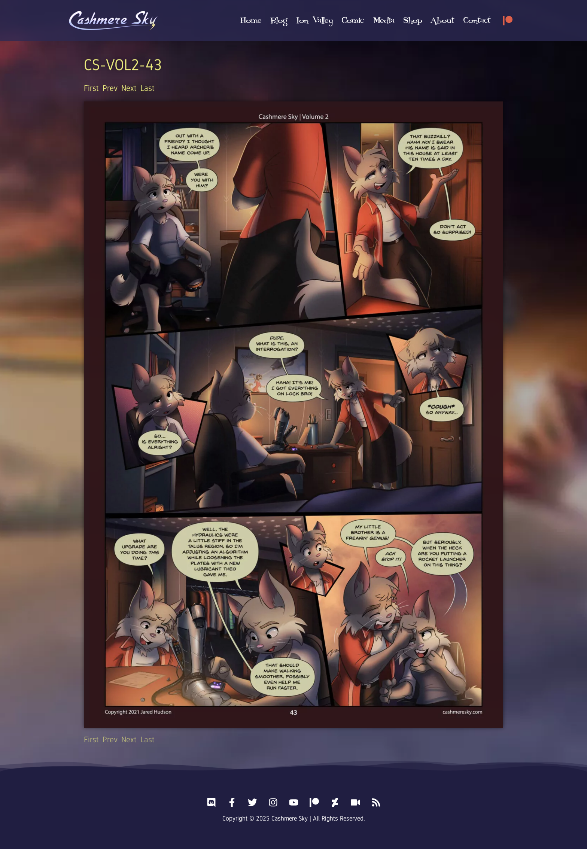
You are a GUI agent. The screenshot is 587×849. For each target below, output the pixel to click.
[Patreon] (508, 20)
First (91, 88)
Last (147, 88)
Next (129, 88)
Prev (110, 88)
